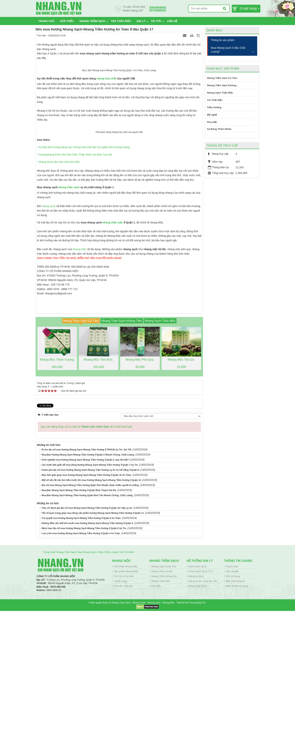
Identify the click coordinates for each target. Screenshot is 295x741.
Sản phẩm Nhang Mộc (126, 701)
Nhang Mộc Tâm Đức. (99, 490)
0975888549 (157, 10)
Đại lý (141, 21)
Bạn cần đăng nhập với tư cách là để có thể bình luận (86, 556)
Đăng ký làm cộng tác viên (203, 711)
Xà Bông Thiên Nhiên (219, 129)
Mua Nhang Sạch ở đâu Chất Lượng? (228, 49)
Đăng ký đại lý (196, 706)
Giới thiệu (67, 21)
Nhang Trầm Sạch (92, 21)
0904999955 (157, 7)
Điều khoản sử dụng (237, 716)
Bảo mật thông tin (235, 711)
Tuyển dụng (120, 711)
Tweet (40, 536)
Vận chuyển (232, 701)
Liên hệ (172, 21)
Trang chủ (46, 21)
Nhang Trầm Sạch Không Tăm (121, 452)
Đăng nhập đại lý (198, 716)
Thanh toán (232, 696)
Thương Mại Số (197, 733)
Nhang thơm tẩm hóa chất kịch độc (59, 293)
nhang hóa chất (106, 174)
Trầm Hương (214, 107)
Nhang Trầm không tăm (164, 706)
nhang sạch (48, 337)
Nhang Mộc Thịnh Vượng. (57, 490)
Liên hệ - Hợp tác (123, 716)
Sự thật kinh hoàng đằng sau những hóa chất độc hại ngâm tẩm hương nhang (84, 278)
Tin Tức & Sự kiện (124, 706)
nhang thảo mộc (113, 353)
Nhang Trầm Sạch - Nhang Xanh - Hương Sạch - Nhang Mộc (143, 733)
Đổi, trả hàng (233, 706)
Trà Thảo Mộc (121, 21)
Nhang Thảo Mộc (160, 711)
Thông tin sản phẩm (222, 40)
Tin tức (156, 21)
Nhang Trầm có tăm (162, 701)
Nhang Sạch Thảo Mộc (160, 452)
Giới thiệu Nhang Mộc (126, 696)
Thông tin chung (238, 691)
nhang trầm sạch (69, 318)
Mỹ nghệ (212, 114)
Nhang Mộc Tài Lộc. (181, 490)
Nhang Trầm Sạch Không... (222, 85)
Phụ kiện (231, 121)
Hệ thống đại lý (200, 691)
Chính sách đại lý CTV (201, 701)
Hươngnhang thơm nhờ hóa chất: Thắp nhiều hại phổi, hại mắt (75, 285)
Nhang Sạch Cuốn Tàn (163, 696)
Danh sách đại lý (198, 696)
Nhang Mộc (80, 380)
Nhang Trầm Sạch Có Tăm (81, 452)
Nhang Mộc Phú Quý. (139, 490)
